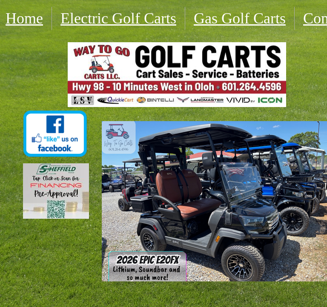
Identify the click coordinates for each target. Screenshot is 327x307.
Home (24, 18)
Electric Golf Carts (118, 18)
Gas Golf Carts (240, 18)
